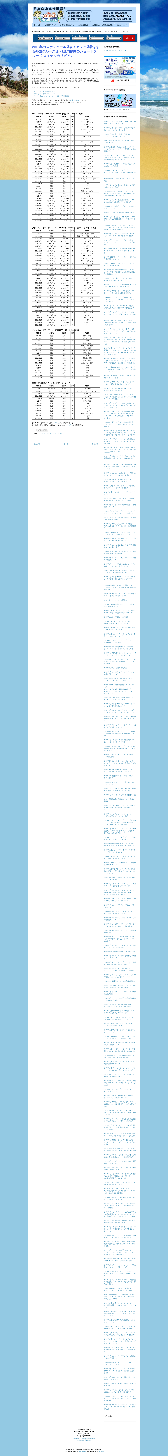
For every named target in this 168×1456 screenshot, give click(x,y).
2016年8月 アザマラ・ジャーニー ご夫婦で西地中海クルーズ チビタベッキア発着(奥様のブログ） (119, 1371)
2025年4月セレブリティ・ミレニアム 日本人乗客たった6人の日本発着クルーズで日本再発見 (119, 219)
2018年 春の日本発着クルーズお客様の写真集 (119, 981)
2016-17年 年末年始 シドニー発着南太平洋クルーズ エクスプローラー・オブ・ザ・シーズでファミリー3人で (120, 1297)
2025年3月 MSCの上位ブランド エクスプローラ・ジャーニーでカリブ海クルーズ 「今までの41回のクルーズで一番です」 (119, 227)
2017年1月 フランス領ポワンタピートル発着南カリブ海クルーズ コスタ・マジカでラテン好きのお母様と (120, 1282)
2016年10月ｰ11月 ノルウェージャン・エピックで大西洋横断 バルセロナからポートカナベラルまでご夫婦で (120, 1305)
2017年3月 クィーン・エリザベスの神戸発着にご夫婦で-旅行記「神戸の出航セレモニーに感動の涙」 (120, 1244)
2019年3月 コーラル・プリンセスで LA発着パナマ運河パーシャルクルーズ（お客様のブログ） (119, 808)
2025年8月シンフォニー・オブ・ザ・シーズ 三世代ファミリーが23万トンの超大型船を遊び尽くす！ (120, 172)
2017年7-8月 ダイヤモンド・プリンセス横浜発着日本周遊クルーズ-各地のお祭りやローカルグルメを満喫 (120, 1127)
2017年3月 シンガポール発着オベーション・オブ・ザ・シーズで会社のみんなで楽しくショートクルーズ (120, 1229)
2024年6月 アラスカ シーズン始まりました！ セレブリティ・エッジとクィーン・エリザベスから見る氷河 (120, 299)
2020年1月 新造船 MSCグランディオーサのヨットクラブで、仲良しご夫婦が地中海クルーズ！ (119, 579)
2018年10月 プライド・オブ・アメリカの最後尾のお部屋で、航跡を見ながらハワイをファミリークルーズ (120, 871)
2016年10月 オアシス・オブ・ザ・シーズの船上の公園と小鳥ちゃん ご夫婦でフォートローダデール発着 (119, 1314)
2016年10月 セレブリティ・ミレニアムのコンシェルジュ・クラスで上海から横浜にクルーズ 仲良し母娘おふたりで (120, 1341)
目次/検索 (37, 25)
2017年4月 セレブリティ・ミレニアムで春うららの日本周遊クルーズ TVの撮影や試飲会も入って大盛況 (120, 1206)
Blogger (101, 1451)
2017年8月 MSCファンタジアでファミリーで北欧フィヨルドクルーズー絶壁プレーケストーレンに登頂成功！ (120, 1112)
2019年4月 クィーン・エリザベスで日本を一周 (120, 795)
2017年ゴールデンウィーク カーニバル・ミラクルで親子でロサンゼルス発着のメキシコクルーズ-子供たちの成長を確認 (120, 1191)
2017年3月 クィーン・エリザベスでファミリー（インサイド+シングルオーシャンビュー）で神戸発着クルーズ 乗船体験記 (120, 1252)
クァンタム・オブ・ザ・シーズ (44, 94)
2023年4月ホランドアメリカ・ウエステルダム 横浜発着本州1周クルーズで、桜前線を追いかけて (119, 458)
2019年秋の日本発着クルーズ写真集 (116, 617)
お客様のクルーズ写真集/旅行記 (102, 25)
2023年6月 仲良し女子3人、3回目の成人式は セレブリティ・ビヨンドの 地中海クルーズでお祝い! (119, 424)
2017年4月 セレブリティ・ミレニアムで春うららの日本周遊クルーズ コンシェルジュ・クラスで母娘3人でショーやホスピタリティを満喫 (120, 1214)
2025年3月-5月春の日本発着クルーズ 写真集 (119, 212)
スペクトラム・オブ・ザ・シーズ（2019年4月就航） (52, 96)
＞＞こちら (55, 423)
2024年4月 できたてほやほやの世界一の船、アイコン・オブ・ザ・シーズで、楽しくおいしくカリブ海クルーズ (120, 331)
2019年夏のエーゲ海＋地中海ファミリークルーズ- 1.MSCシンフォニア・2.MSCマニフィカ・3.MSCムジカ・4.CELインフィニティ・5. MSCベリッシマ (119, 689)
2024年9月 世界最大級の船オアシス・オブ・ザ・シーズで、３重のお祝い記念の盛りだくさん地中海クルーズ (120, 272)
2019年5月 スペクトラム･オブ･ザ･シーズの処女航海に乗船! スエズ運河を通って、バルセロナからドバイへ (119, 748)
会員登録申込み (83, 25)
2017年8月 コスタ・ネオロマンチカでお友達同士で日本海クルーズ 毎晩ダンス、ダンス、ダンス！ (120, 1083)
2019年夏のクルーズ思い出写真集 (115, 668)
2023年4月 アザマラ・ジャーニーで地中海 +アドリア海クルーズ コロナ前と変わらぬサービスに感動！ (120, 441)
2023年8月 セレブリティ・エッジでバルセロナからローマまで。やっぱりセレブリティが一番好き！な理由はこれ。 (120, 405)
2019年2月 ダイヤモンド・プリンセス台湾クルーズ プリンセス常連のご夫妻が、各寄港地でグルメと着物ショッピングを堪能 (120, 822)
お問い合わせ (74, 100)
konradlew (82, 1451)
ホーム (66, 444)
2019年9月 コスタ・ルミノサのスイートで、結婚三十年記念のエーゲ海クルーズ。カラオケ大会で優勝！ (120, 661)
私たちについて (122, 25)
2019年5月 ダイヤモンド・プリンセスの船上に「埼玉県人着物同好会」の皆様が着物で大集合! (120, 733)
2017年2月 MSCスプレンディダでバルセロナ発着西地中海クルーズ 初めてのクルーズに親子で (120, 1273)
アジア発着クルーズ (44, 433)
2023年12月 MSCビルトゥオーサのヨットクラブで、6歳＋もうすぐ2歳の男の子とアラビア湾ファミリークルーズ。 (120, 369)
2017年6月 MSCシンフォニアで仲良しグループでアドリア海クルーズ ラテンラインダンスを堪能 (120, 1142)
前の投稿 (95, 444)
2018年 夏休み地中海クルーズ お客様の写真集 (119, 951)
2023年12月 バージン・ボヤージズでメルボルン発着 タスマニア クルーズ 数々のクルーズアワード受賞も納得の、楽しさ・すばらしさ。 (120, 361)
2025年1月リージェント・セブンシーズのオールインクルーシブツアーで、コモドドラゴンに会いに (120, 242)
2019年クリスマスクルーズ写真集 (115, 600)
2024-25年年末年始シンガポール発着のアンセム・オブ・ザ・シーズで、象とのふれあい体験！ (119, 251)
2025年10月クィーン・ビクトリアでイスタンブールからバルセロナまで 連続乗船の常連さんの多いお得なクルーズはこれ (120, 157)
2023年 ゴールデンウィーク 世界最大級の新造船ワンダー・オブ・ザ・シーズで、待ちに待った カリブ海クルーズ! (120, 450)
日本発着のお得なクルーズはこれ (115, 50)
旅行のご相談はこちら (67, 25)
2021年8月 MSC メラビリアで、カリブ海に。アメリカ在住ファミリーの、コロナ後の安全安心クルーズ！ (120, 526)
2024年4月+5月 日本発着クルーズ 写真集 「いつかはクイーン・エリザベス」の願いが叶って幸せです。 (120, 323)
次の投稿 (37, 444)
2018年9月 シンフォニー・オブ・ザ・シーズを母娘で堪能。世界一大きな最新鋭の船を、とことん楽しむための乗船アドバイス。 (120, 892)
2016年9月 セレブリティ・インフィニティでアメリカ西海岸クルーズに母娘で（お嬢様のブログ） (120, 1350)
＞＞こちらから (116, 109)
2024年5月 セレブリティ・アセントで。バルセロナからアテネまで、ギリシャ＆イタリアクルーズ (120, 314)
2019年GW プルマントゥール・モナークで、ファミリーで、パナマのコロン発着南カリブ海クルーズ (120, 763)
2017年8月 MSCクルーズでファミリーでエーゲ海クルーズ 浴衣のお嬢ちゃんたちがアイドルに (120, 1104)
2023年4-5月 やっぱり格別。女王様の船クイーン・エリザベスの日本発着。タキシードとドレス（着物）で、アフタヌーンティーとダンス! (120, 433)
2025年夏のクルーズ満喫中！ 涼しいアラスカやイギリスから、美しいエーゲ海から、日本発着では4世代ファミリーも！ (120, 193)
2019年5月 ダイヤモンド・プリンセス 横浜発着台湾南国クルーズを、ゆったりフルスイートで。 (120, 719)
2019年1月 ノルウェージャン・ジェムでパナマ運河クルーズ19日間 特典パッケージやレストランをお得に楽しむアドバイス (120, 831)
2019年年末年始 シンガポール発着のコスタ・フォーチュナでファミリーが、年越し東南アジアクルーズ (120, 587)
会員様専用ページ (50, 25)
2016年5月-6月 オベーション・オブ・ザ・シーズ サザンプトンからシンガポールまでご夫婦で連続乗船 (120, 1398)
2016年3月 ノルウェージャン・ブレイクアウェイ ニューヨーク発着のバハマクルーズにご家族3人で (120, 1407)
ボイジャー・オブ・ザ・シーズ (44, 92)
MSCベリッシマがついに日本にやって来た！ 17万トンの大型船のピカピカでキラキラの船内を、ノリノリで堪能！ (120, 397)
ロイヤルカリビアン (59, 433)
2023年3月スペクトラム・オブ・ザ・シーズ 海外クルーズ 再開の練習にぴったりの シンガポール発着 (120, 467)
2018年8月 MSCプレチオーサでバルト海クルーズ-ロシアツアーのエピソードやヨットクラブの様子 (119, 939)
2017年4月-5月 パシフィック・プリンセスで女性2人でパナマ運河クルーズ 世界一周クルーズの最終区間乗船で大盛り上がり (120, 1176)
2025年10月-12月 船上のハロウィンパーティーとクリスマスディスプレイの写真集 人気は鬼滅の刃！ (120, 149)
